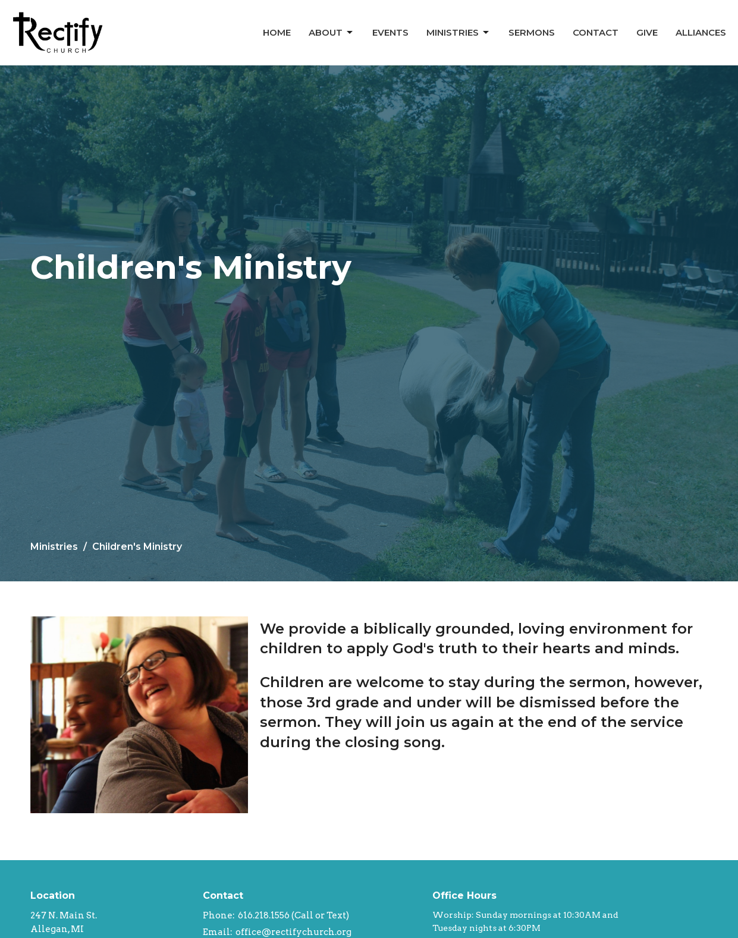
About (331, 33)
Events (390, 32)
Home (277, 32)
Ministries (458, 33)
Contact (595, 32)
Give (647, 32)
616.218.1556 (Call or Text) (293, 915)
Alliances (701, 32)
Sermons (531, 32)
